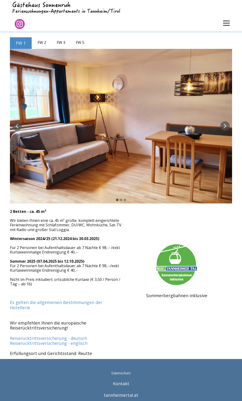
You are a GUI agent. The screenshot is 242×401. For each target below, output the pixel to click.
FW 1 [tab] (21, 43)
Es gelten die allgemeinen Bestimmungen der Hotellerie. (56, 305)
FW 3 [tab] (61, 42)
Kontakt (121, 383)
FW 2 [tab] (42, 42)
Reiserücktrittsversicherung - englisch (48, 343)
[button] (17, 126)
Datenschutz (121, 373)
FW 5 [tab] (80, 42)
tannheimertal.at (121, 395)
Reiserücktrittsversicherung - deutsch (48, 338)
